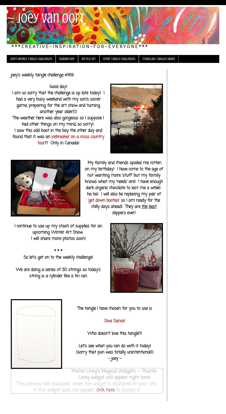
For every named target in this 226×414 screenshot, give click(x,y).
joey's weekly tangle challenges (31, 59)
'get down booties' (104, 200)
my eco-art (89, 59)
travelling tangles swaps (158, 59)
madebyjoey (67, 59)
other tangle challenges (119, 59)
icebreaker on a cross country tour (70, 140)
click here (105, 390)
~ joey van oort (45, 18)
